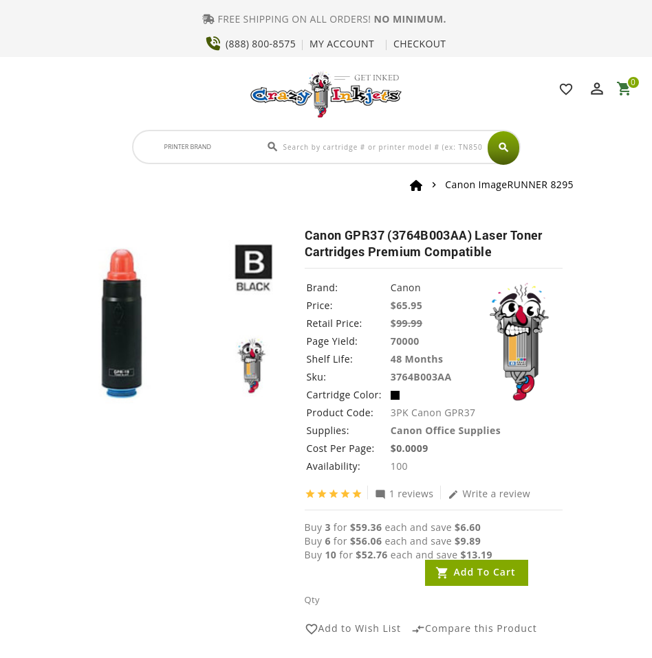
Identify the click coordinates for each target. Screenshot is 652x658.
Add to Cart (485, 571)
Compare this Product (474, 629)
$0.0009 (409, 448)
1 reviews (404, 493)
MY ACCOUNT (341, 43)
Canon (406, 287)
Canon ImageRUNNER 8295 (509, 184)
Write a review (489, 493)
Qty (312, 599)
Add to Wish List (353, 629)
